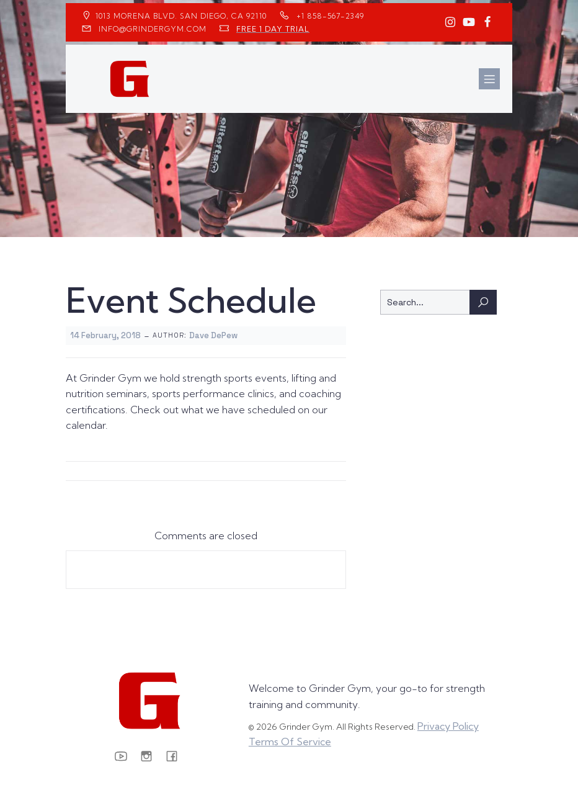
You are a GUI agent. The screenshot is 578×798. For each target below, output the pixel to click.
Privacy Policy (448, 726)
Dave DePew (213, 335)
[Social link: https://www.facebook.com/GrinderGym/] (487, 22)
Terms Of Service (290, 741)
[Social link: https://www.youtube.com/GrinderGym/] (469, 22)
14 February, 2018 (105, 335)
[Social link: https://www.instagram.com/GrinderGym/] (450, 22)
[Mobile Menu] (489, 78)
